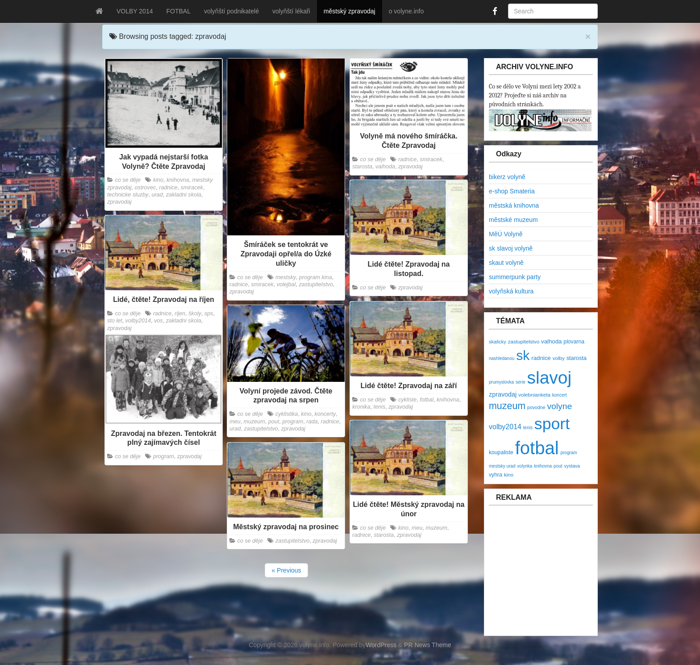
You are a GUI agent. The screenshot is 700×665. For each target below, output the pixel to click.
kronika (361, 407)
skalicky (497, 341)
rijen (180, 313)
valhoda (385, 166)
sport (552, 424)
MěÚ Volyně (505, 234)
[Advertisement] (542, 575)
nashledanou (501, 358)
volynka (524, 466)
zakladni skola (183, 195)
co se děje (128, 180)
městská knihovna (514, 205)
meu (235, 421)
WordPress (381, 644)
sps (208, 313)
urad (156, 195)
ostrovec (145, 187)
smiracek (192, 187)
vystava (572, 465)
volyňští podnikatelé (231, 11)
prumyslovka (501, 382)
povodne (536, 407)
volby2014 (138, 321)
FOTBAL (178, 11)
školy (194, 313)
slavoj (549, 377)
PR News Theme (427, 644)
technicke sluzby (127, 195)
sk (522, 355)
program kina (315, 277)
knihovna (178, 180)
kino (158, 180)
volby (559, 358)
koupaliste (501, 452)
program (292, 421)
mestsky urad (502, 466)
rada (311, 421)
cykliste (407, 400)
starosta (362, 166)
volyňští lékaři (291, 11)
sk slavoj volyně (511, 248)
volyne (559, 406)
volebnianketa (534, 394)
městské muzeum (513, 219)
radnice (168, 187)
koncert (559, 395)
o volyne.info (406, 11)
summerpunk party (515, 276)
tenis (380, 407)
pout (273, 421)
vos (158, 321)
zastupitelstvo (316, 284)
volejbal (286, 284)
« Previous (286, 570)
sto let (114, 321)
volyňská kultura (511, 291)
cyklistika (286, 414)
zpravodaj (119, 202)
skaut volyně (506, 262)
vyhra (495, 475)
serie (520, 382)
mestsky (285, 277)
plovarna (573, 342)
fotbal (426, 400)
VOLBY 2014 (135, 11)
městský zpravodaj (349, 11)
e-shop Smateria (512, 191)
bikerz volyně (507, 176)
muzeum (254, 421)
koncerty (325, 414)
